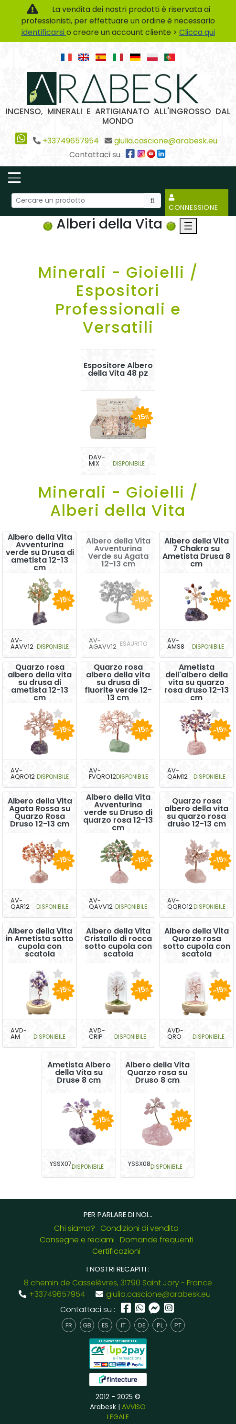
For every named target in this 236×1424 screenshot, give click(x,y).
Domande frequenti (156, 1239)
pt (178, 1325)
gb (87, 1325)
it (123, 1325)
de (141, 1325)
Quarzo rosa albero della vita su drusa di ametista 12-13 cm (40, 682)
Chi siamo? (74, 1228)
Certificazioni (116, 1251)
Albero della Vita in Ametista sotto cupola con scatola (40, 942)
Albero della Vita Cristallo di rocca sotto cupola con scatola (118, 942)
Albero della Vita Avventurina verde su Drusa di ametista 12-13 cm (40, 552)
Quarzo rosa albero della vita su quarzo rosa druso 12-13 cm (196, 812)
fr (68, 1325)
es (105, 1325)
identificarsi (43, 32)
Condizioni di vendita (139, 1228)
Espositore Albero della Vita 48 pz (118, 369)
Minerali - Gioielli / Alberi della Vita (118, 501)
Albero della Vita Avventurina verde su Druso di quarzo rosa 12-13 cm (118, 813)
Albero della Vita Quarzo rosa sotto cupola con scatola (196, 942)
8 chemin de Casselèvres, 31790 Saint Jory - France (118, 1282)
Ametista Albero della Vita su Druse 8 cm (79, 1072)
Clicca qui (197, 32)
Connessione (193, 203)
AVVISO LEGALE (126, 1412)
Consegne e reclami (77, 1239)
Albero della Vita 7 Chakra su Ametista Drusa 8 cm (196, 552)
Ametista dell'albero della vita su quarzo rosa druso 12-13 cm (196, 682)
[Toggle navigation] (14, 177)
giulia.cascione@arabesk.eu (165, 140)
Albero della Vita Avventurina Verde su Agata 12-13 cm (118, 552)
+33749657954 (71, 140)
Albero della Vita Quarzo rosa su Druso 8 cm (157, 1072)
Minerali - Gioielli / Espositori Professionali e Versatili (118, 299)
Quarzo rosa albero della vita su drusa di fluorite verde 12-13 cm (118, 682)
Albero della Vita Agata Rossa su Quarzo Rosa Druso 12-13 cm (40, 812)
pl (160, 1325)
